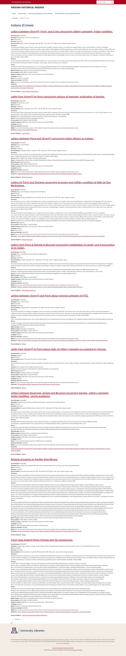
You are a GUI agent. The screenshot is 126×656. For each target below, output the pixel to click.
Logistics (84, 340)
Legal (23, 133)
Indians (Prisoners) (32, 130)
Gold (100, 449)
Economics (29, 177)
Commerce (48, 174)
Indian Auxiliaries (16, 450)
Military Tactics (85, 449)
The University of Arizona (76, 650)
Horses (56, 236)
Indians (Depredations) (17, 86)
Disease (65, 531)
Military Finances (37, 287)
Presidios (42, 174)
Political (24, 91)
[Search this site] (103, 2)
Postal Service (77, 449)
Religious (44, 615)
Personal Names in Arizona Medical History (67, 13)
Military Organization (57, 531)
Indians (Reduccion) (49, 612)
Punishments (30, 88)
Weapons (67, 86)
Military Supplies (31, 236)
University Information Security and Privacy (63, 648)
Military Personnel (60, 86)
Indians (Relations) (38, 86)
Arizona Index (22, 13)
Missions (39, 615)
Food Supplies (85, 236)
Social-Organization (30, 615)
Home (14, 13)
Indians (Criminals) (61, 612)
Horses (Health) (91, 340)
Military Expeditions (75, 340)
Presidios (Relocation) (102, 340)
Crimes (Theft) (87, 86)
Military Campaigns (49, 86)
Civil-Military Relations (105, 86)
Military (29, 91)
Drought (57, 384)
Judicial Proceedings (85, 612)
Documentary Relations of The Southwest (40, 13)
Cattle (60, 236)
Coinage (107, 449)
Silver (103, 449)
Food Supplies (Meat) (57, 287)
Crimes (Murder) (28, 86)
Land (79, 236)
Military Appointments (76, 86)
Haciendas (23, 88)
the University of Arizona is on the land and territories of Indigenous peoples (48, 639)
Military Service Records (74, 531)
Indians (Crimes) (15, 88)
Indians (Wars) (95, 86)
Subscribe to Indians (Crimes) (11, 623)
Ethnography (34, 91)
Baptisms (68, 612)
